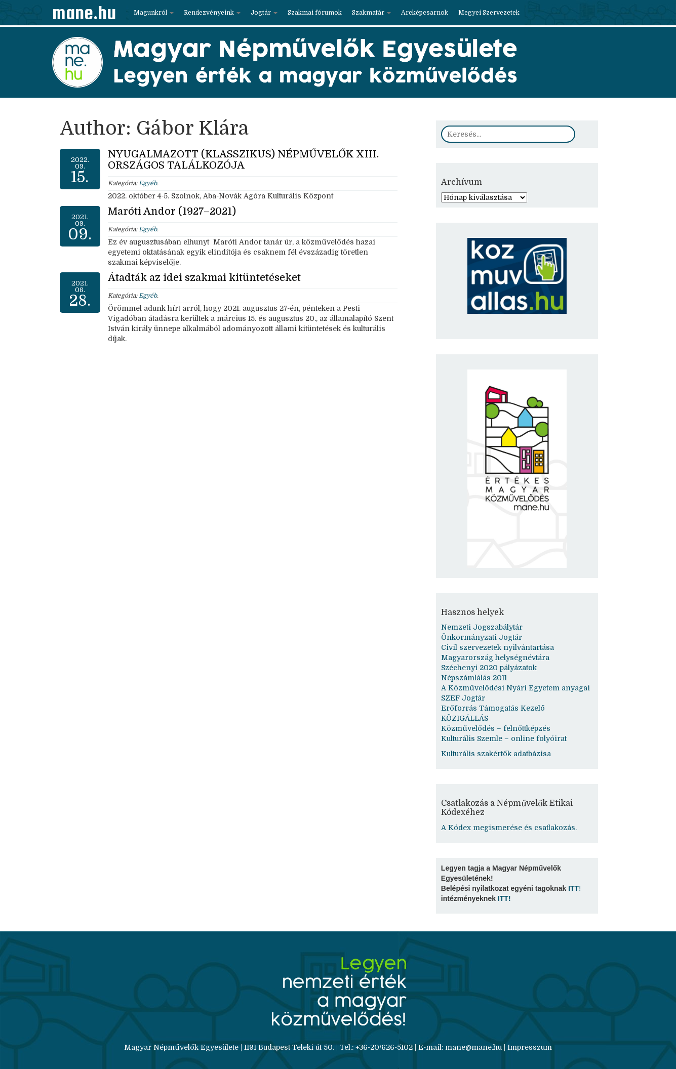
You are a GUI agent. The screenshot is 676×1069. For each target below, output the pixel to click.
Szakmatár (371, 12)
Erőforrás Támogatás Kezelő (493, 708)
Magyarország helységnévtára (495, 657)
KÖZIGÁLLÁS (464, 718)
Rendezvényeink (212, 12)
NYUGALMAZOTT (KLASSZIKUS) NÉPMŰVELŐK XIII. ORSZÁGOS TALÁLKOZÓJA (243, 159)
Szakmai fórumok (315, 12)
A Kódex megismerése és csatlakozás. (509, 828)
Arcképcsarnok (424, 12)
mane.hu (84, 12)
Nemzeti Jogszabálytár (482, 627)
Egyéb (148, 183)
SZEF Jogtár (463, 698)
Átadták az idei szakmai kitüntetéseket (204, 277)
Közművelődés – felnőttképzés (495, 728)
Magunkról (154, 12)
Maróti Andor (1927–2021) (172, 211)
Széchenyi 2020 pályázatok (489, 668)
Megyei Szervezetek (489, 12)
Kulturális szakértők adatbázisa (496, 754)
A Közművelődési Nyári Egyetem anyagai (515, 688)
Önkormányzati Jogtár (481, 637)
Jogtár (264, 12)
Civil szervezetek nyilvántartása (497, 647)
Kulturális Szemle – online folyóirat (504, 738)
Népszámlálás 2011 (474, 678)
